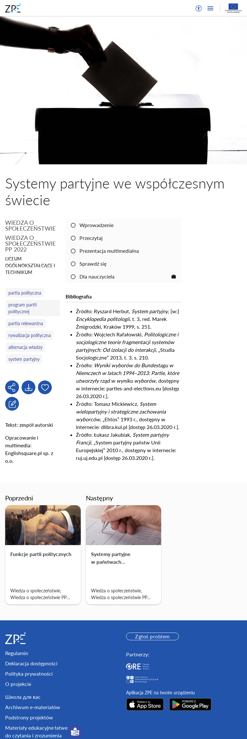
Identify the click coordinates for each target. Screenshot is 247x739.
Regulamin (16, 653)
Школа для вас (23, 697)
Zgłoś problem (152, 636)
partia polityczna (24, 293)
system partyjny (24, 359)
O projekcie (18, 684)
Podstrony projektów (29, 717)
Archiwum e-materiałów (32, 707)
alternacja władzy (25, 347)
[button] (199, 8)
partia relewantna (25, 323)
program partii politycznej (22, 308)
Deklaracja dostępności (31, 663)
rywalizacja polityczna (29, 335)
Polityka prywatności (29, 674)
